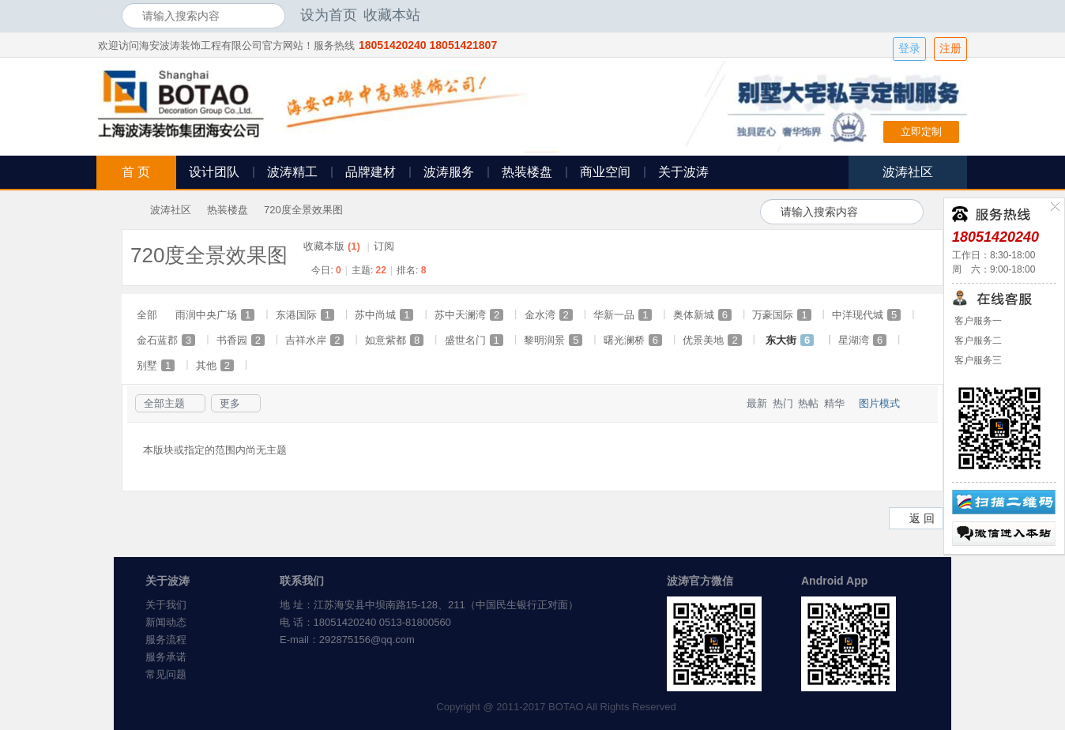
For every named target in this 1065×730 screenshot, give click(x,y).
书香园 (240, 340)
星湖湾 (862, 340)
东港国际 (305, 315)
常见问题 (165, 674)
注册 (950, 49)
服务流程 (165, 639)
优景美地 (712, 340)
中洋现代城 (866, 315)
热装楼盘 (527, 172)
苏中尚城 (384, 315)
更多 (230, 403)
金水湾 (549, 315)
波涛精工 (292, 172)
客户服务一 (977, 320)
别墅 (156, 365)
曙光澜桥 (633, 340)
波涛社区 (170, 210)
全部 (147, 315)
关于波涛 (683, 172)
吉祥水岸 (314, 340)
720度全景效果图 (303, 210)
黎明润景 (553, 340)
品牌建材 (370, 172)
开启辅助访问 (939, 15)
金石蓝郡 (166, 340)
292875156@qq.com (367, 639)
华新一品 (622, 315)
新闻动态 (165, 622)
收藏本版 (331, 246)
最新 (757, 403)
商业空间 (605, 172)
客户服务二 (977, 340)
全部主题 (164, 403)
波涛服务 (448, 172)
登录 (909, 49)
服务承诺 (165, 657)
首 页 (136, 172)
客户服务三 (977, 360)
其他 (215, 365)
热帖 (808, 403)
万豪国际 (781, 315)
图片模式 (879, 403)
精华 (834, 403)
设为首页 (328, 15)
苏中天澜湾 (469, 315)
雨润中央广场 (214, 315)
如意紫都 (394, 340)
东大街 (790, 340)
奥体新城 (702, 315)
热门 (783, 403)
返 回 (922, 518)
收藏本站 (391, 15)
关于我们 (165, 605)
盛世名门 (474, 340)
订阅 (384, 246)
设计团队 (214, 172)
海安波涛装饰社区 (128, 209)
